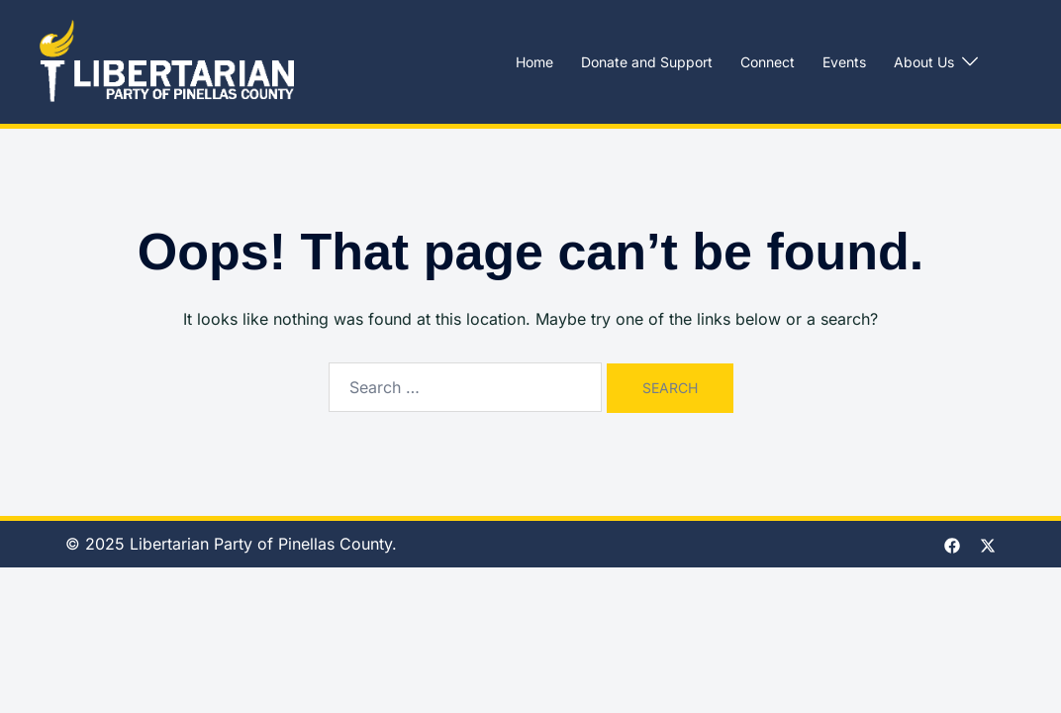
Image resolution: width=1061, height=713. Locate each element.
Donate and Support (647, 61)
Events (844, 61)
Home (534, 61)
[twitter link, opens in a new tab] (988, 544)
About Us (924, 61)
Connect (767, 61)
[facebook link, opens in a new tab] (952, 544)
